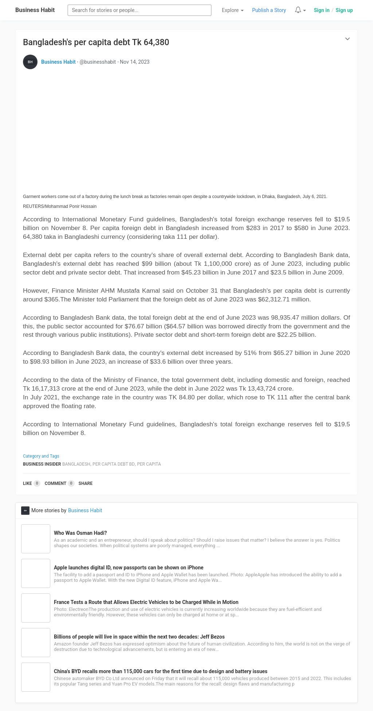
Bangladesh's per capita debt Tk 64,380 (96, 42)
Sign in (322, 10)
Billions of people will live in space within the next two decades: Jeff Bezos (139, 637)
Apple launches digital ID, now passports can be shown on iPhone (129, 567)
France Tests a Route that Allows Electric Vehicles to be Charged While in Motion (146, 602)
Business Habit (35, 10)
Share (86, 483)
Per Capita (149, 464)
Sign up (344, 10)
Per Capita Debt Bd (114, 464)
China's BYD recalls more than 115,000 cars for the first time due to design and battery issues (160, 671)
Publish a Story (269, 10)
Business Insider (42, 464)
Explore (233, 10)
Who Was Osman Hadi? (80, 533)
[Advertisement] (186, 126)
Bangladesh (76, 464)
